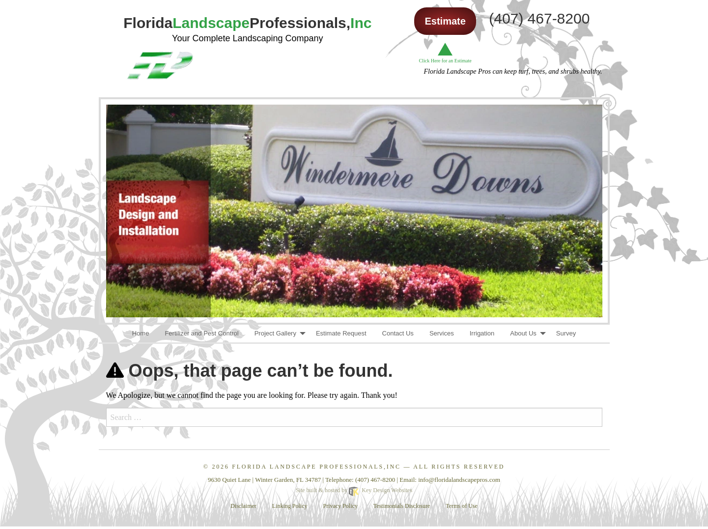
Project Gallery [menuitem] (275, 333)
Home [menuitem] (140, 333)
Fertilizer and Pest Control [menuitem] (201, 333)
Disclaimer (243, 505)
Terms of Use (461, 505)
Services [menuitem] (441, 333)
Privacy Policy (340, 505)
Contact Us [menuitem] (398, 333)
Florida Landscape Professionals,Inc (316, 466)
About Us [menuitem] (523, 333)
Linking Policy (290, 505)
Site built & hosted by (354, 490)
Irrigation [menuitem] (482, 333)
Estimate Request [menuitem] (341, 333)
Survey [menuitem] (566, 333)
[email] (459, 479)
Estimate (445, 21)
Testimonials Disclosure (401, 505)
